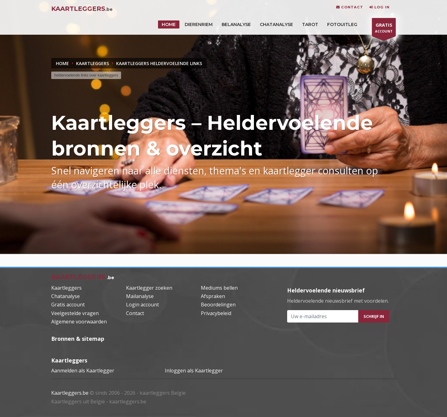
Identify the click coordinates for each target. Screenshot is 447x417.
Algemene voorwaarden (79, 321)
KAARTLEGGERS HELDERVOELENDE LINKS (159, 63)
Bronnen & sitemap (77, 338)
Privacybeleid (216, 313)
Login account (142, 304)
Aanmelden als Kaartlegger (82, 370)
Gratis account (68, 304)
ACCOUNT (384, 28)
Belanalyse (236, 24)
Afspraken (213, 296)
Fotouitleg (342, 24)
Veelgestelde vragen (75, 313)
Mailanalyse (140, 296)
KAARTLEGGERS (92, 63)
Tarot (310, 24)
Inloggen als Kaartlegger (194, 370)
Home (62, 63)
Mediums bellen (219, 287)
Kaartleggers (66, 287)
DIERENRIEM (199, 24)
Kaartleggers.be (69, 392)
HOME (169, 24)
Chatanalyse (276, 24)
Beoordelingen (218, 304)
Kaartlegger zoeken (149, 287)
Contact (135, 313)
